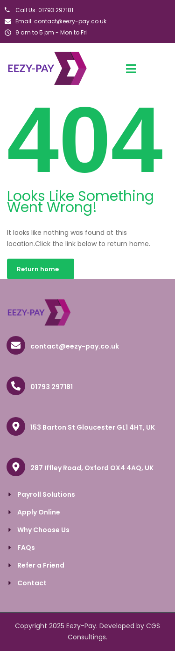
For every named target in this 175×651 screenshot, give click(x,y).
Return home (38, 269)
